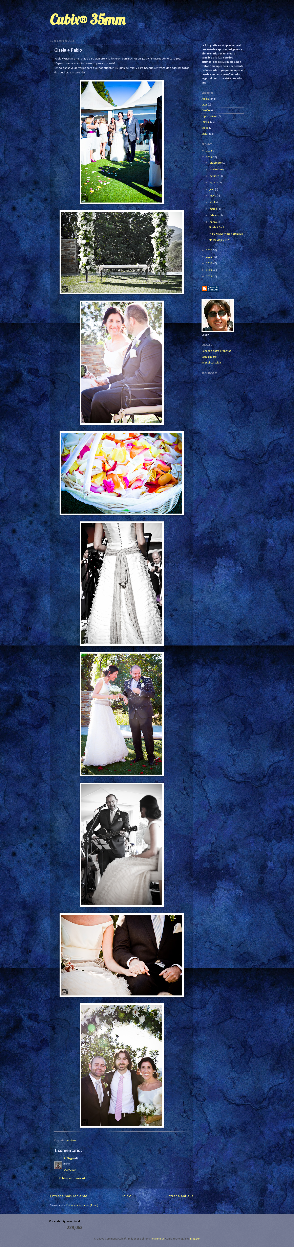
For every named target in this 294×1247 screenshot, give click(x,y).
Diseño (206, 110)
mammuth (158, 1238)
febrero (215, 215)
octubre (215, 176)
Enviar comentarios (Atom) (82, 1205)
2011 (209, 256)
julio (212, 189)
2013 (209, 157)
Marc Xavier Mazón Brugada (226, 233)
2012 (209, 250)
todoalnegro (209, 356)
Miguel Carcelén (211, 362)
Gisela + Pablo (217, 227)
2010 (209, 263)
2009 (209, 270)
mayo (213, 195)
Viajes (205, 133)
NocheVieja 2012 (219, 240)
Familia (206, 122)
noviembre (216, 169)
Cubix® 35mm (87, 19)
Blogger (195, 1238)
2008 (209, 276)
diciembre (216, 162)
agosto (214, 182)
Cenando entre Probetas (216, 351)
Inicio (126, 1196)
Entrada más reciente (68, 1196)
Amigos (71, 1140)
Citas (204, 104)
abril (212, 202)
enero (213, 222)
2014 (209, 150)
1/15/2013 (69, 1169)
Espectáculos (209, 116)
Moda (205, 128)
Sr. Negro (69, 1158)
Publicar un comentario (72, 1178)
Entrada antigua (179, 1196)
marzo (214, 209)
